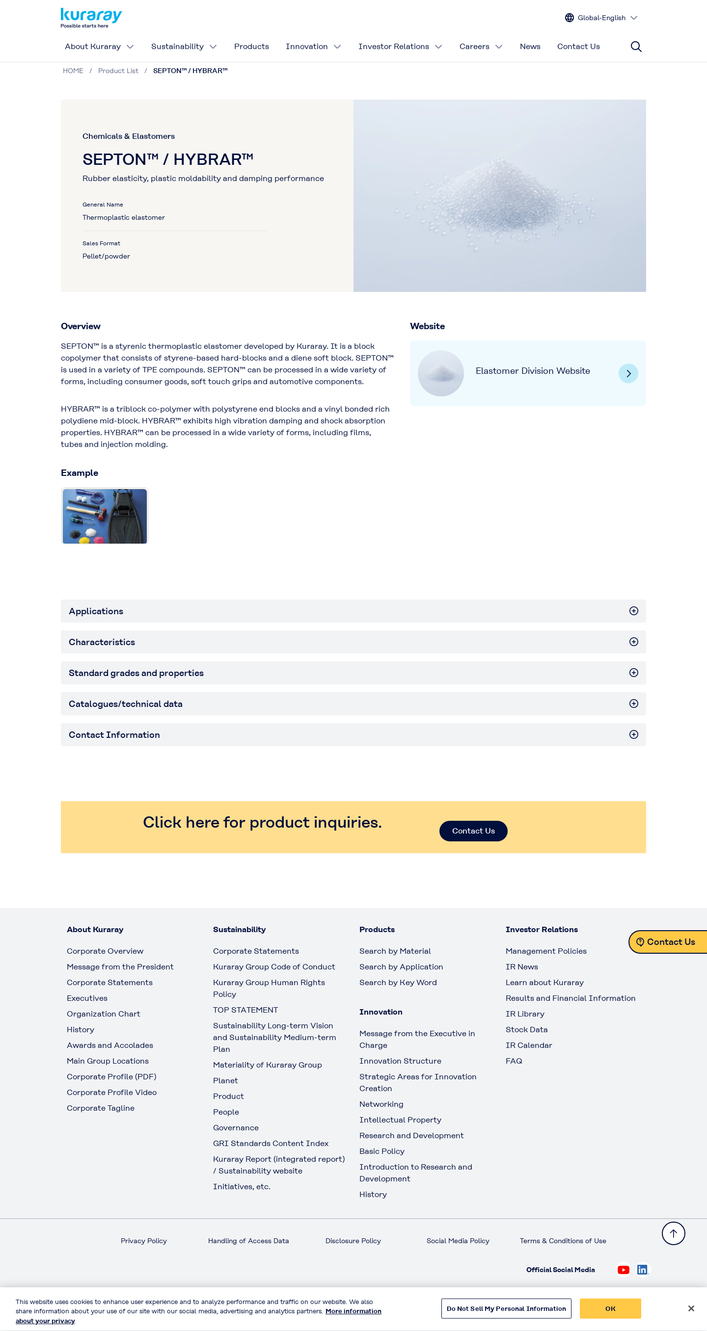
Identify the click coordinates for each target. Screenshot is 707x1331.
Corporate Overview (105, 951)
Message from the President (120, 966)
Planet (225, 1080)
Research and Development (411, 1135)
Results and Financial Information (571, 998)
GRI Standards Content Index (270, 1143)
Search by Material (395, 951)
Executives (87, 998)
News (530, 46)
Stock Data (527, 1029)
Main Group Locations (108, 1061)
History (80, 1029)
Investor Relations (400, 46)
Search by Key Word (398, 982)
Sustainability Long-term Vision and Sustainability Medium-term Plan (274, 1037)
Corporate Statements (110, 982)
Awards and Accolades (110, 1045)
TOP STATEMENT (245, 1010)
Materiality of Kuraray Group (267, 1065)
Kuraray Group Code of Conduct (274, 966)
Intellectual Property (400, 1119)
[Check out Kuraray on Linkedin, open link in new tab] (643, 1270)
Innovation (314, 46)
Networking (381, 1104)
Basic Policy (382, 1151)
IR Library (525, 1013)
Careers (481, 46)
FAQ (514, 1061)
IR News (522, 966)
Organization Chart (103, 1013)
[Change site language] (601, 18)
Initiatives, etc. (242, 1186)
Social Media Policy (458, 1241)
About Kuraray (100, 46)
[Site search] (636, 46)
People (226, 1112)
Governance (236, 1127)
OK (610, 1313)
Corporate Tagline (101, 1108)
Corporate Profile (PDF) (111, 1076)
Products (251, 46)
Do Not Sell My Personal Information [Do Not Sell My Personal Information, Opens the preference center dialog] (507, 1313)
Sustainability (184, 46)
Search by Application (401, 966)
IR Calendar (529, 1045)
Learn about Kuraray (545, 982)
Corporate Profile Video (112, 1092)
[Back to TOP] (673, 1233)
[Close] (691, 1313)
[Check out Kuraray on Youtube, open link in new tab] (623, 1270)
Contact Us (578, 46)
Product (228, 1096)
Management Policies (546, 951)
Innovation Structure (400, 1061)
